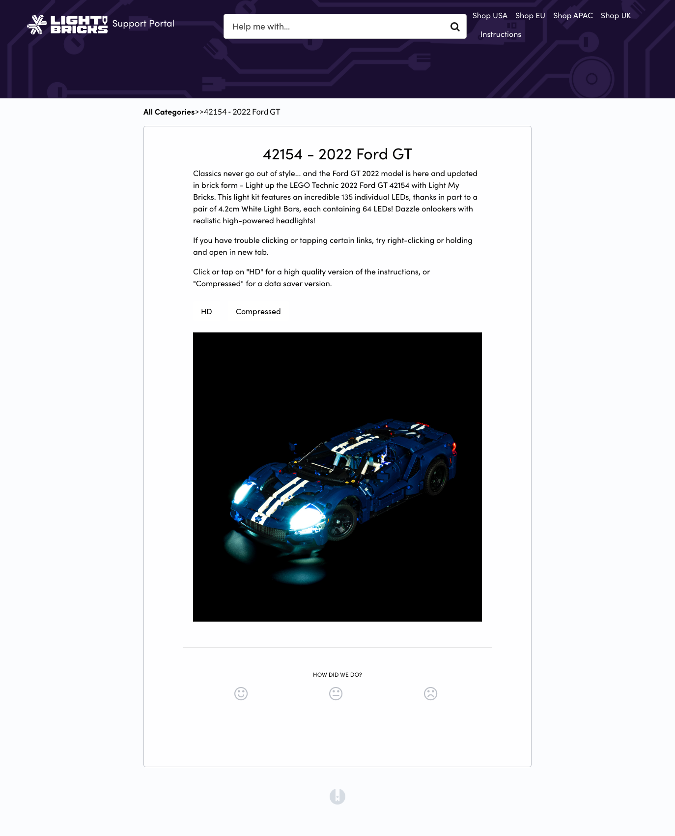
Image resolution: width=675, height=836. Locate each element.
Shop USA (490, 15)
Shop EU (530, 15)
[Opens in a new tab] (337, 795)
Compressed (258, 310)
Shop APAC (573, 15)
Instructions (501, 34)
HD (206, 310)
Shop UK (616, 15)
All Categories (169, 111)
